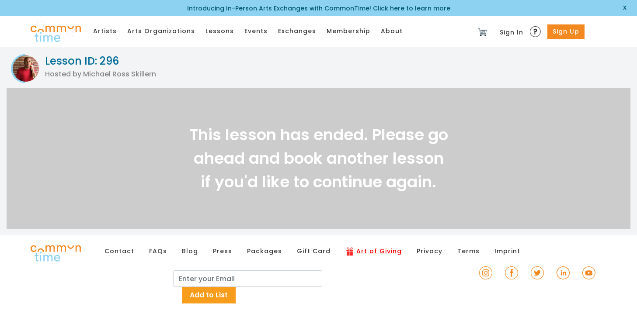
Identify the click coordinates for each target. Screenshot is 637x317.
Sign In (511, 32)
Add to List (209, 295)
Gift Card (314, 251)
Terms (468, 251)
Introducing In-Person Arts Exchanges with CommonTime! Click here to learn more (318, 8)
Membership (348, 31)
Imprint (507, 251)
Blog (190, 251)
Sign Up (566, 31)
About (392, 31)
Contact (119, 251)
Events (256, 31)
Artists (105, 31)
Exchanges (297, 31)
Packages (264, 251)
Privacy (429, 251)
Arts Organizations (161, 31)
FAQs (158, 251)
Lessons (219, 31)
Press (222, 251)
